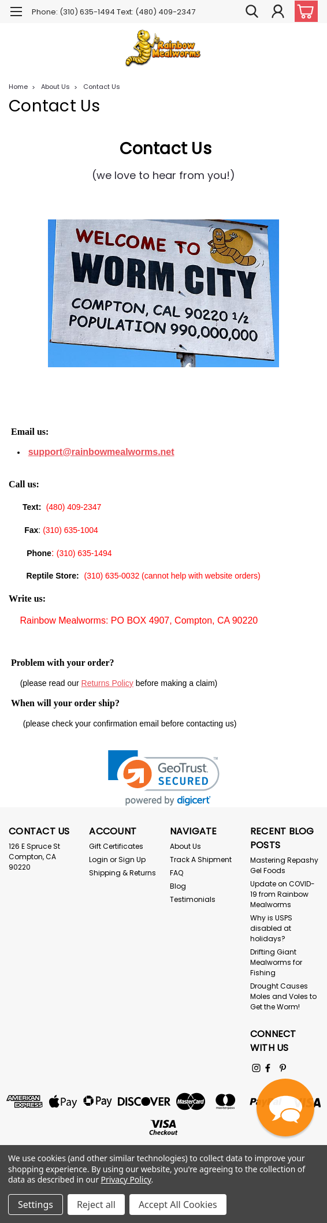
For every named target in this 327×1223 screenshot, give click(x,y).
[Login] (278, 11)
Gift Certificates (116, 846)
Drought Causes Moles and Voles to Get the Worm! (283, 996)
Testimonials (192, 899)
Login (98, 859)
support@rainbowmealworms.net (101, 452)
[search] (252, 11)
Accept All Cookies (178, 1204)
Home (18, 86)
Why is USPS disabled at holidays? (271, 928)
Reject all (96, 1204)
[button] (285, 1107)
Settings (35, 1204)
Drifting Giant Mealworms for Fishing (276, 962)
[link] (164, 778)
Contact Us (101, 86)
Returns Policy (107, 683)
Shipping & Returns (122, 873)
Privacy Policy (126, 1179)
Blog (178, 886)
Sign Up (132, 859)
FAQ (176, 873)
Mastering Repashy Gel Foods (284, 865)
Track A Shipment (201, 859)
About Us (55, 86)
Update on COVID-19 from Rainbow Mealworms (282, 894)
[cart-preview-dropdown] (303, 11)
